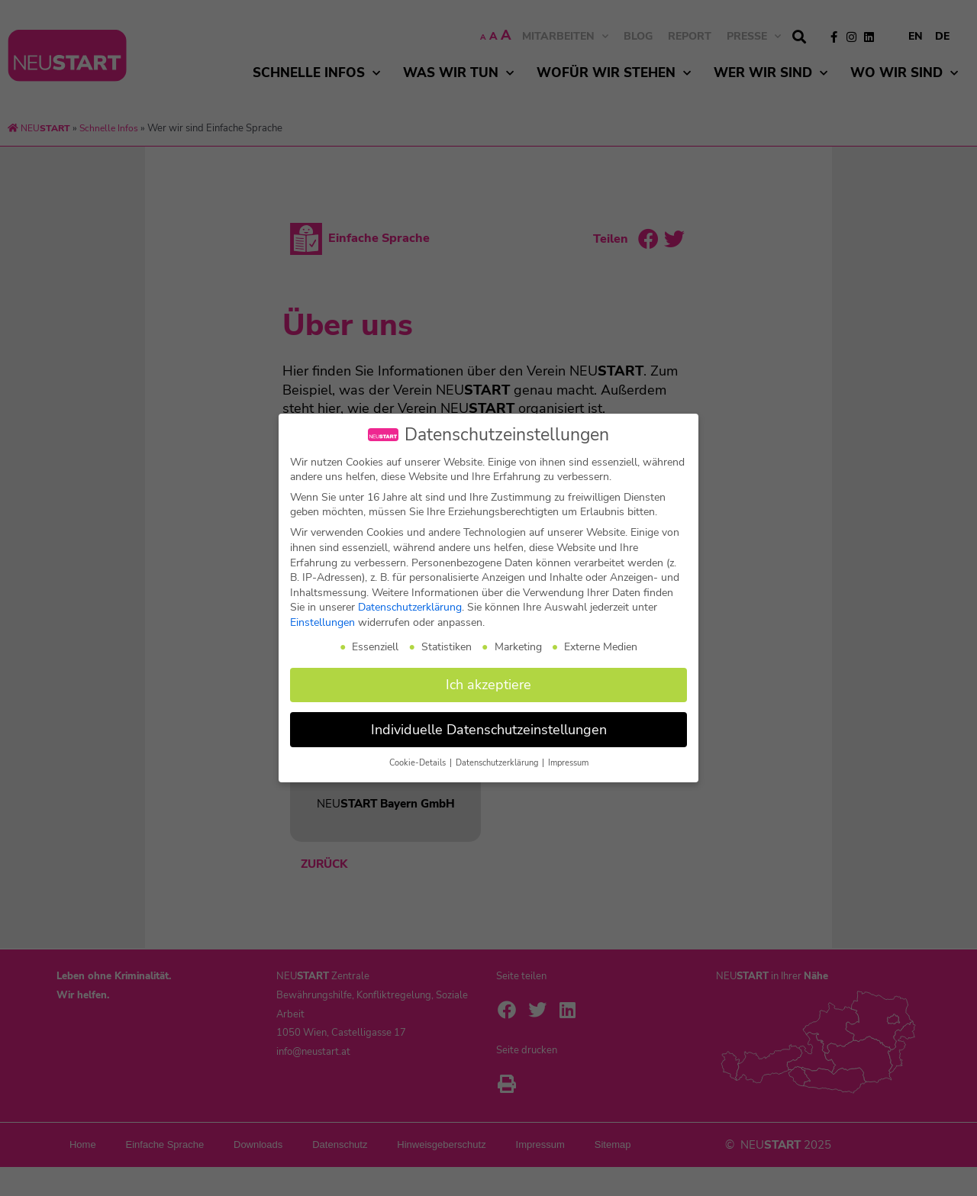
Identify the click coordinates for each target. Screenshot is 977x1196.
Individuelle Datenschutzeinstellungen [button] (489, 730)
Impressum (568, 763)
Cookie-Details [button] (418, 763)
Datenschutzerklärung (410, 607)
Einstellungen (322, 622)
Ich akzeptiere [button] (488, 684)
